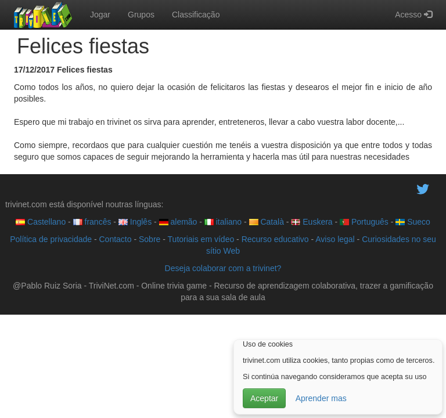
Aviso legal (334, 239)
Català (266, 221)
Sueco (412, 221)
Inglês (135, 221)
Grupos (141, 14)
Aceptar (264, 398)
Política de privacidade (51, 239)
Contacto (115, 239)
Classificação (196, 14)
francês (92, 221)
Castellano (41, 221)
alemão (178, 221)
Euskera (311, 221)
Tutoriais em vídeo (201, 239)
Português (364, 221)
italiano (223, 221)
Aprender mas (321, 398)
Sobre (149, 239)
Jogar (100, 14)
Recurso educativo (275, 239)
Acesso (413, 14)
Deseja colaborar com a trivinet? (223, 268)
